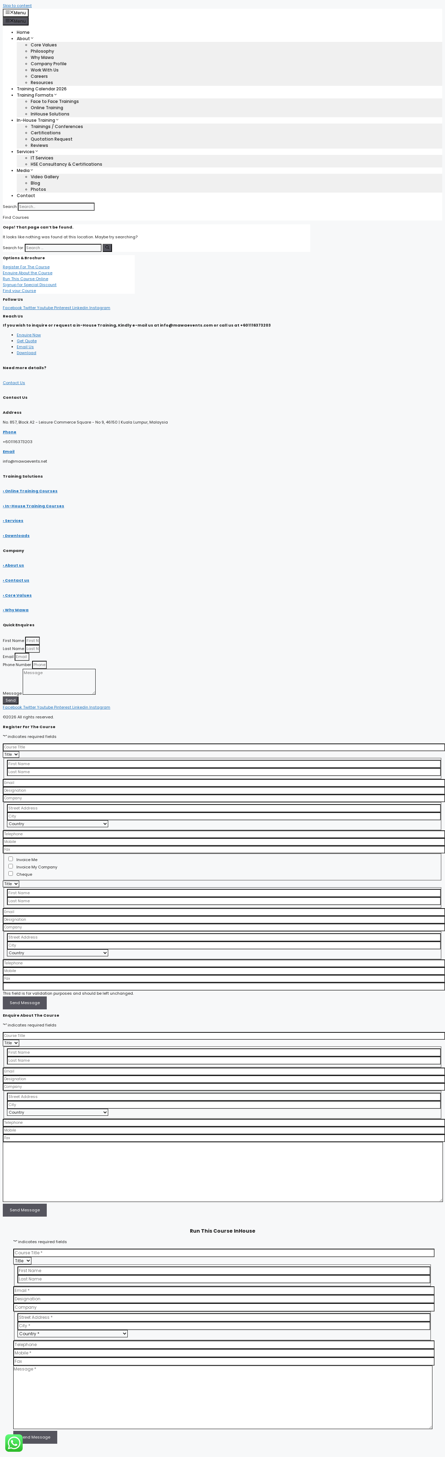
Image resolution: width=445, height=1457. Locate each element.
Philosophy (42, 51)
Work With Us (45, 70)
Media (25, 170)
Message (13, 693)
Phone (9, 432)
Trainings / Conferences (57, 126)
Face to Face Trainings (55, 101)
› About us (13, 565)
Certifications (46, 133)
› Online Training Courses (30, 491)
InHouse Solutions (50, 114)
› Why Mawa (16, 610)
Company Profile (49, 64)
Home (23, 32)
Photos (38, 189)
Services (28, 152)
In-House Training (38, 120)
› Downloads (16, 535)
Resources (42, 82)
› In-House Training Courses (33, 506)
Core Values (44, 45)
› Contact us (16, 580)
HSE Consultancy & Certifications (66, 164)
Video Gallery (45, 177)
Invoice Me (26, 859)
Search (10, 206)
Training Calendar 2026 (42, 89)
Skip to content (17, 5)
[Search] (107, 248)
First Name (14, 640)
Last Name (14, 648)
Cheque (24, 874)
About (25, 39)
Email (9, 451)
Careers (39, 76)
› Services (13, 520)
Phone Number (17, 664)
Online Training (47, 108)
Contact (26, 196)
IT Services (42, 158)
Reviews (39, 145)
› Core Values (17, 595)
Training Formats (37, 95)
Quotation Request (52, 139)
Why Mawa (42, 57)
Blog (35, 183)
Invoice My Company (36, 867)
